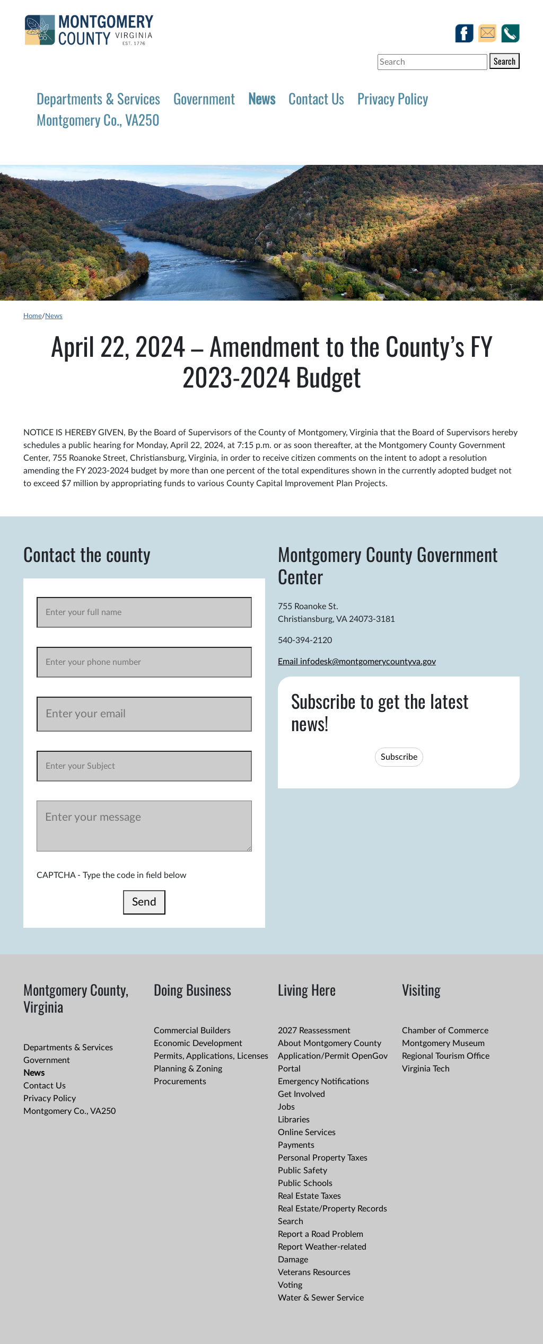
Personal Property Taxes (322, 1158)
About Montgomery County (329, 1043)
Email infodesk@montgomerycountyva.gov (357, 661)
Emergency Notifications (323, 1081)
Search (504, 61)
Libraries (294, 1119)
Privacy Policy (392, 98)
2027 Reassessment (314, 1030)
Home (32, 316)
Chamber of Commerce (445, 1030)
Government (204, 98)
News (261, 98)
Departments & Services (98, 98)
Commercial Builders (192, 1030)
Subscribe (399, 757)
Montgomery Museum (443, 1043)
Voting (290, 1285)
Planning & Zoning (188, 1069)
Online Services (307, 1132)
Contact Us (316, 98)
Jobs (286, 1107)
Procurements (180, 1081)
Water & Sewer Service (321, 1298)
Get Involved (301, 1094)
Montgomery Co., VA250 (98, 119)
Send (144, 902)
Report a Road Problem (320, 1234)
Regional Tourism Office (445, 1056)
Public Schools (305, 1183)
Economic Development (198, 1043)
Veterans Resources (314, 1272)
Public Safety (302, 1170)
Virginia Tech (426, 1069)
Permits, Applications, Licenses (211, 1056)
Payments (296, 1145)
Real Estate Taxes (309, 1196)
